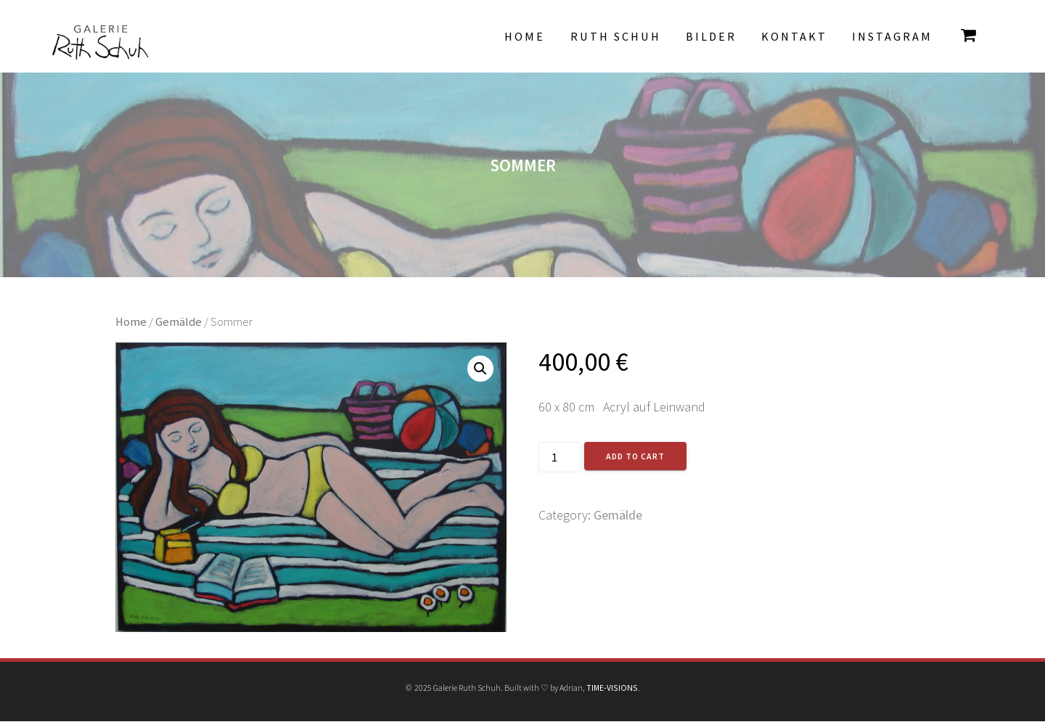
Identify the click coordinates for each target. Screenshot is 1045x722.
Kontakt (794, 36)
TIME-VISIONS (612, 687)
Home (524, 36)
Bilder (711, 36)
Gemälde (178, 321)
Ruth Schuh (615, 36)
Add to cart (635, 456)
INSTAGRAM (892, 36)
